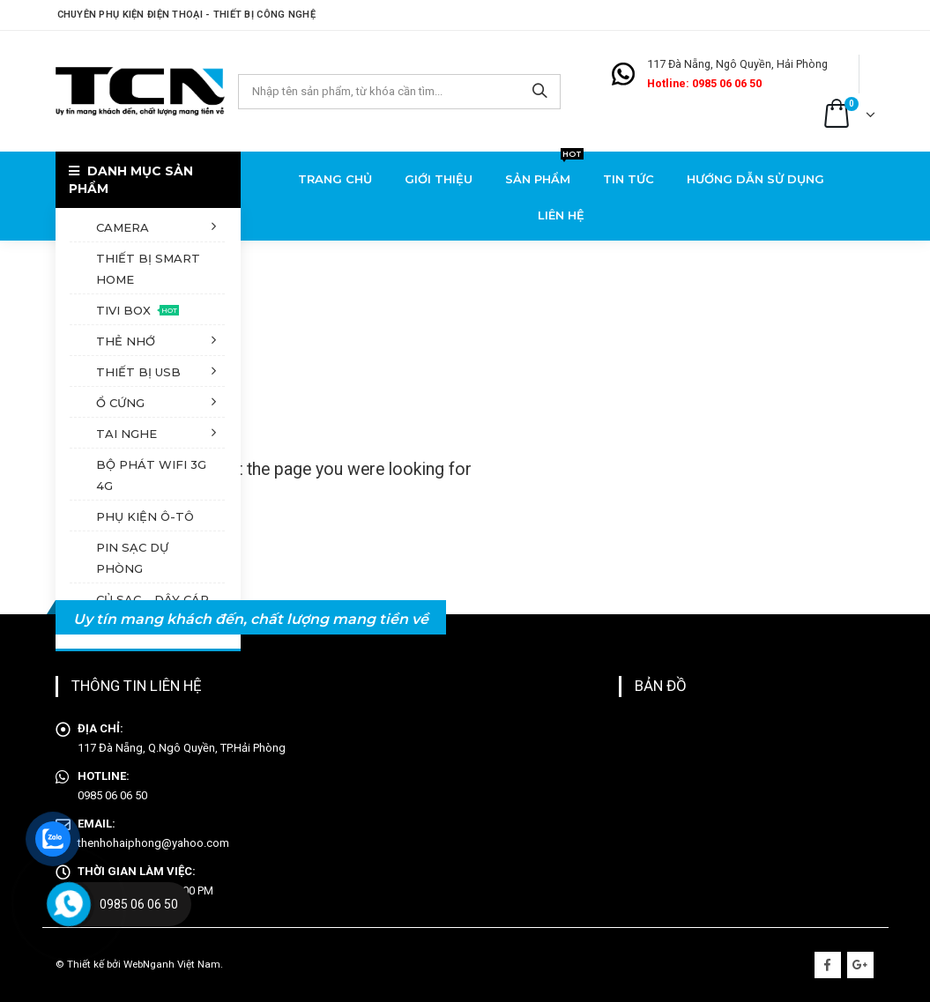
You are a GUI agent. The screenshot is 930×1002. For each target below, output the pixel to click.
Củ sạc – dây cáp (152, 599)
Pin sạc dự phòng (132, 557)
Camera (122, 227)
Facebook (828, 965)
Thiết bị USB (138, 372)
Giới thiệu (438, 179)
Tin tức (628, 179)
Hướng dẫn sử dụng (755, 179)
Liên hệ (561, 215)
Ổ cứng (120, 403)
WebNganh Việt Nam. (173, 964)
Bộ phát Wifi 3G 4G (151, 475)
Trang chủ (335, 179)
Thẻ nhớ (125, 341)
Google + (860, 965)
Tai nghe (126, 434)
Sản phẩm (544, 173)
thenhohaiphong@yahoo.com (153, 843)
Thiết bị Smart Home (148, 268)
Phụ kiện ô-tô (145, 516)
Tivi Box (137, 310)
